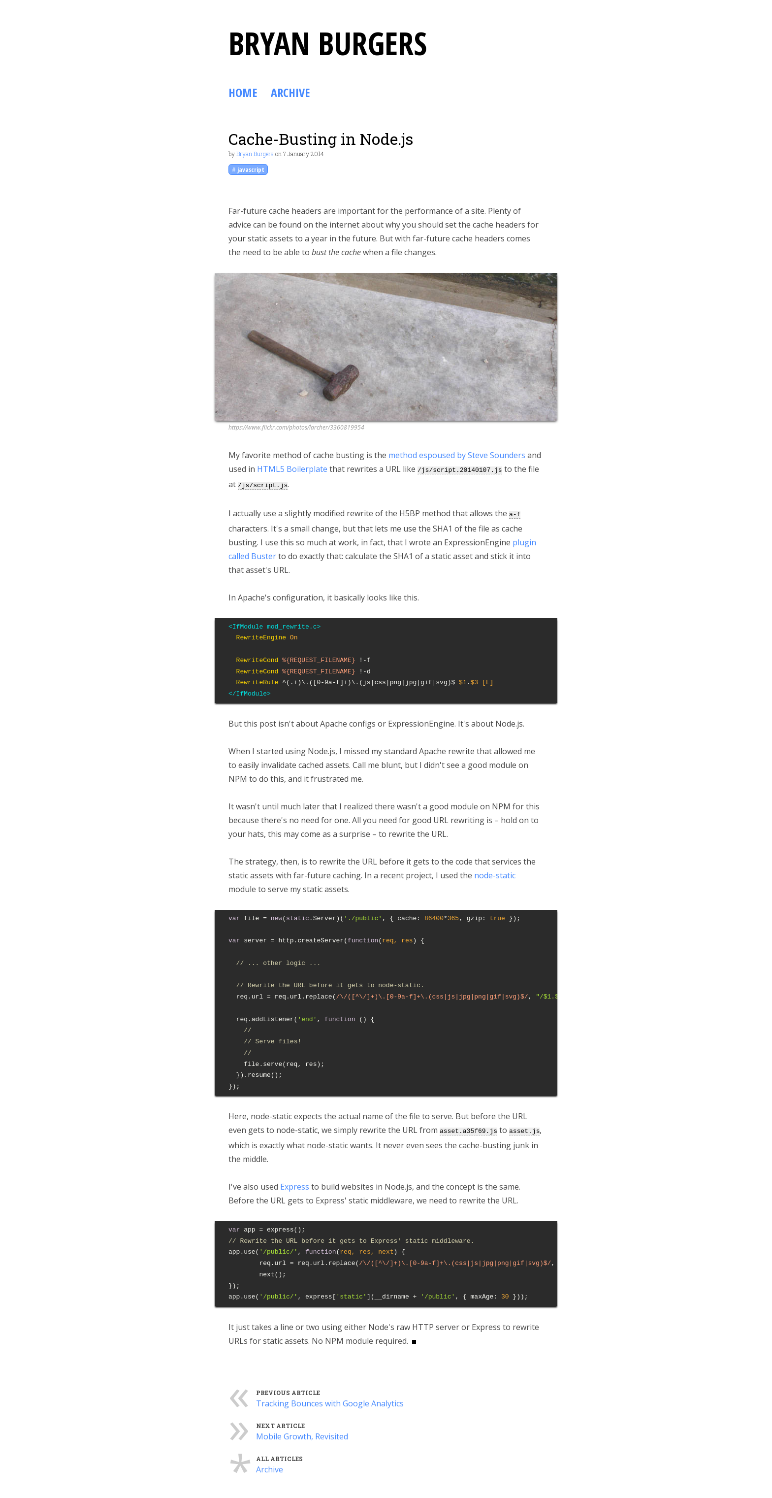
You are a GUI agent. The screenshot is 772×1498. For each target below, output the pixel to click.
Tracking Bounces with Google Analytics (330, 1399)
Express (294, 1182)
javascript (250, 169)
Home (242, 92)
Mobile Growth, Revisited (302, 1432)
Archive (290, 92)
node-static (494, 872)
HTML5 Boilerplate (292, 469)
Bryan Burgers (255, 154)
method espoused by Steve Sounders (456, 455)
